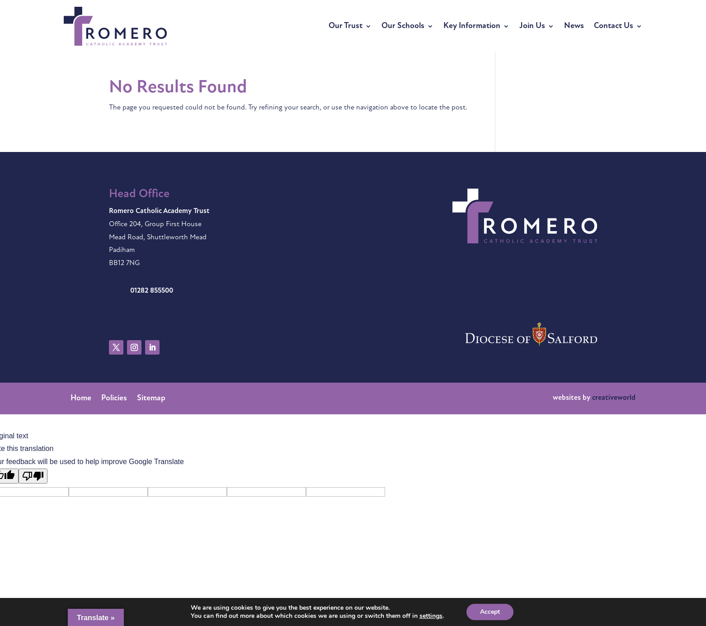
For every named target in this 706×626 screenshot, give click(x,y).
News (574, 26)
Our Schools (402, 26)
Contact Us (613, 26)
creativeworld (613, 398)
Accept (490, 611)
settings (430, 616)
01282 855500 (151, 290)
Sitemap (151, 399)
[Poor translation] (33, 476)
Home (81, 399)
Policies (114, 399)
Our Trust (345, 26)
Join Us (532, 26)
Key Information (471, 26)
